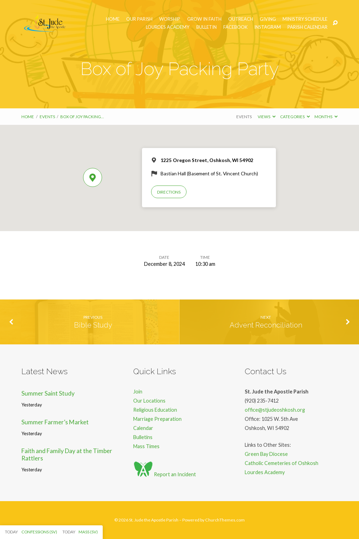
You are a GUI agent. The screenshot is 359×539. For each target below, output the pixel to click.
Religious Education (155, 410)
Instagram (267, 27)
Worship (169, 19)
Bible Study (93, 325)
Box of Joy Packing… (82, 116)
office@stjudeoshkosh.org (275, 410)
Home (113, 19)
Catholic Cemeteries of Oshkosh (281, 463)
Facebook (235, 27)
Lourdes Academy (167, 27)
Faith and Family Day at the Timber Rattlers (66, 454)
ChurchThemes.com (225, 520)
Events (47, 116)
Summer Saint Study (48, 393)
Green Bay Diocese (266, 454)
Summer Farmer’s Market (55, 422)
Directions (169, 192)
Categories (295, 116)
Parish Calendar (307, 27)
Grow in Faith (204, 19)
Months (326, 116)
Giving (268, 19)
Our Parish (139, 19)
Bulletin (206, 27)
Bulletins (143, 437)
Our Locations (149, 401)
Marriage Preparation (157, 419)
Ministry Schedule (305, 19)
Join (137, 392)
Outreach (240, 19)
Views (267, 116)
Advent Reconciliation (266, 325)
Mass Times (146, 446)
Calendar (143, 428)
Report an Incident (164, 474)
